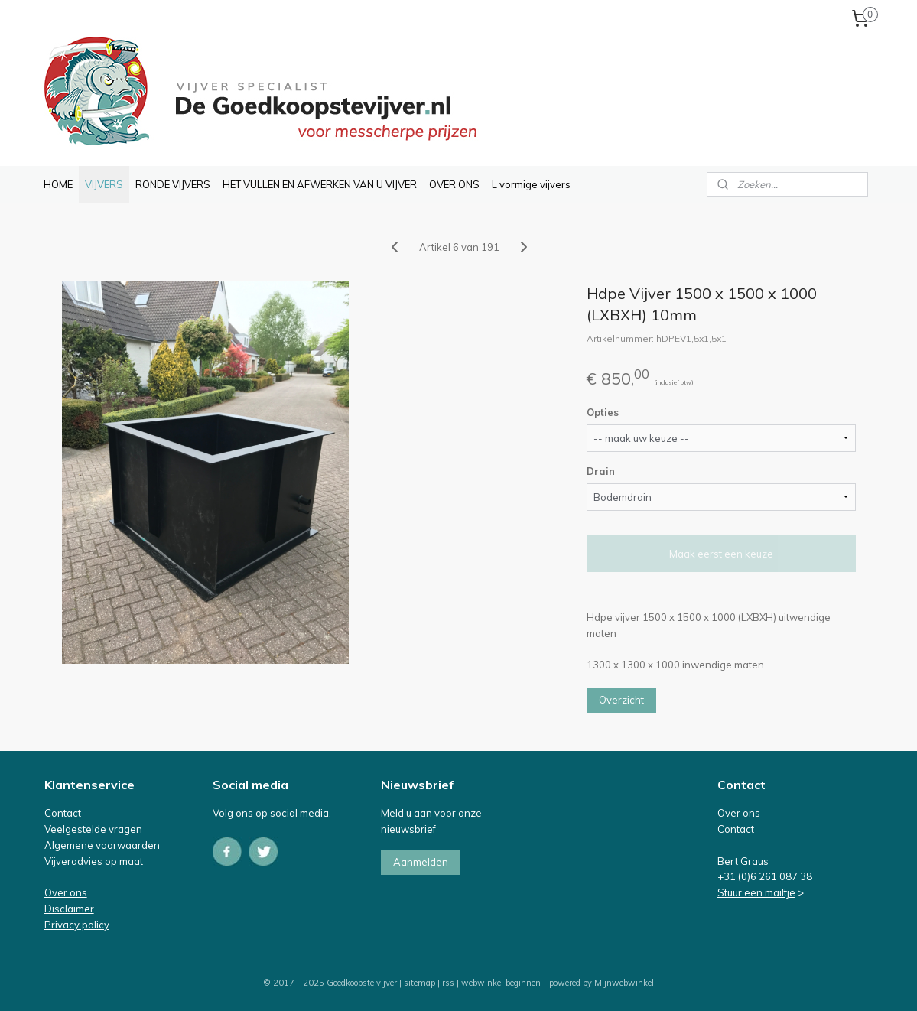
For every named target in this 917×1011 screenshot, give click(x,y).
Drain (600, 471)
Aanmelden (420, 862)
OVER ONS (454, 184)
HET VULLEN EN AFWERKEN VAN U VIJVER (320, 184)
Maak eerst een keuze (720, 554)
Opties (602, 412)
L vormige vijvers (531, 184)
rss (448, 982)
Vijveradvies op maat (93, 861)
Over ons (65, 892)
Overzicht (620, 700)
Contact (62, 813)
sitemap (419, 982)
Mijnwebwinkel (624, 982)
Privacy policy (76, 924)
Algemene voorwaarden (102, 845)
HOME (58, 184)
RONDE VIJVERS (172, 184)
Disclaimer (69, 908)
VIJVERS (104, 184)
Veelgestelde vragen (93, 829)
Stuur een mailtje (756, 892)
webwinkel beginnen (501, 982)
